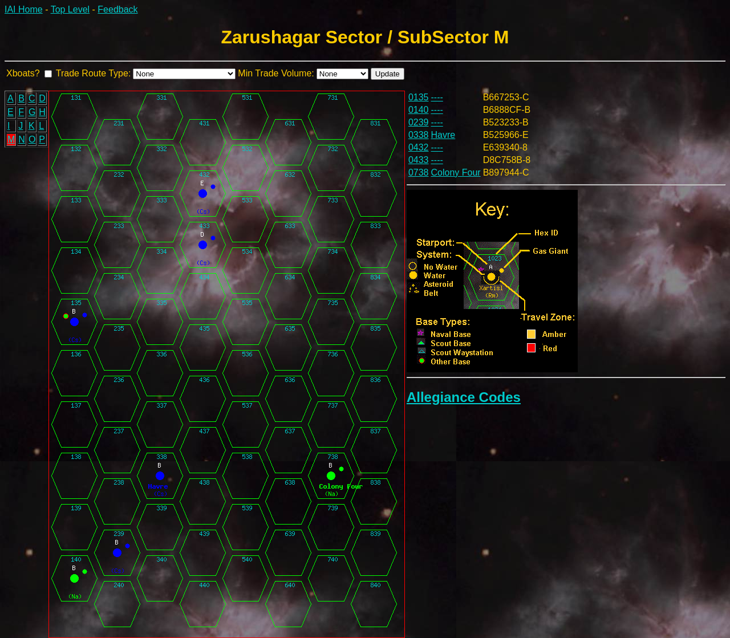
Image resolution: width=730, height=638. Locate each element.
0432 (418, 147)
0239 (418, 122)
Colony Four (456, 172)
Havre (443, 135)
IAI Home (24, 9)
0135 (418, 97)
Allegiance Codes (464, 397)
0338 (418, 135)
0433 (418, 160)
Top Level (70, 9)
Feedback (117, 9)
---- (437, 97)
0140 (418, 110)
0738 (418, 172)
